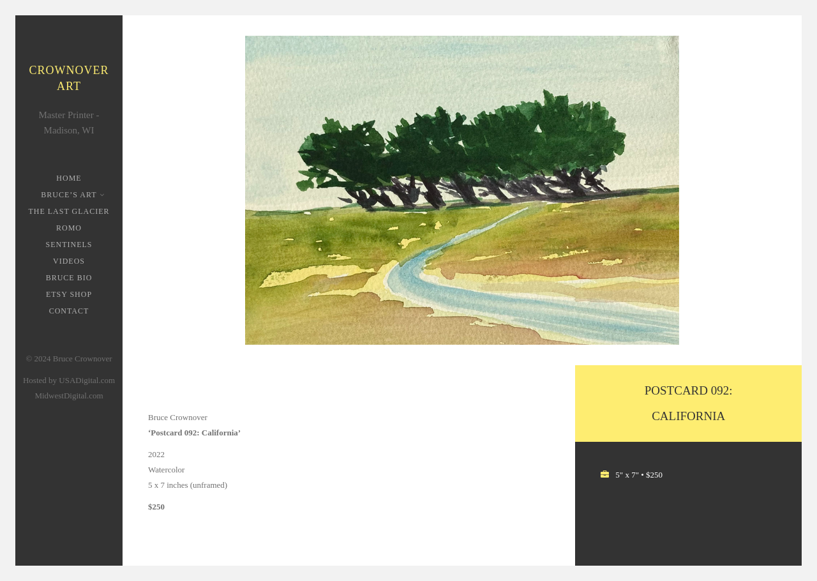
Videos (69, 261)
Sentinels (69, 244)
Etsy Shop (69, 294)
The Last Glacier (68, 211)
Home (68, 178)
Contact (69, 310)
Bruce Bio (69, 277)
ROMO (69, 227)
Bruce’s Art (70, 194)
